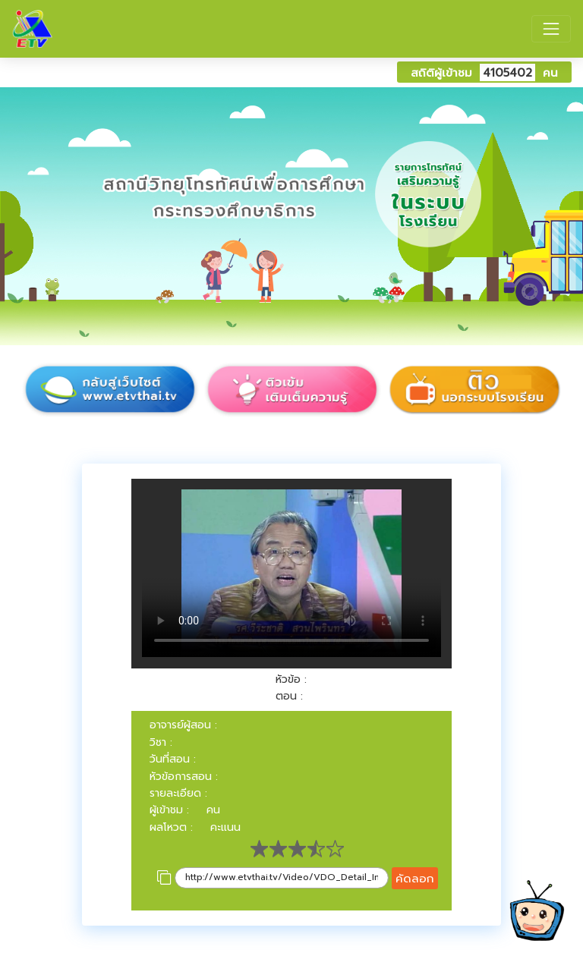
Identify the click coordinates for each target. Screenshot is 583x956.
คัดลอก (414, 878)
